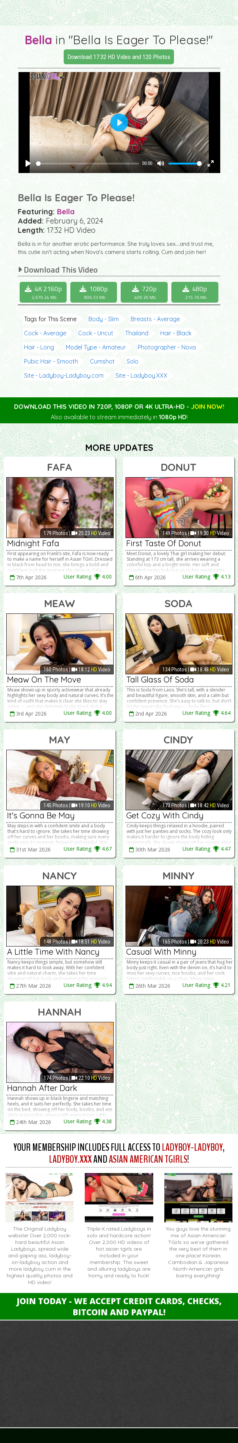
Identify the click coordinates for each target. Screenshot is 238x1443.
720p (145, 292)
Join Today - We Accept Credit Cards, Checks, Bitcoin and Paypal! (119, 1306)
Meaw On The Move (44, 679)
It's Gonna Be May (41, 815)
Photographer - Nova (167, 347)
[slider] (87, 163)
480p (196, 292)
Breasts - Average (155, 319)
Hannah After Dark (42, 1088)
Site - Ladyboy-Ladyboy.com (64, 375)
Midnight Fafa (33, 543)
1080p (94, 292)
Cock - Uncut (95, 333)
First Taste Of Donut (163, 543)
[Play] (28, 163)
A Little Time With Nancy (53, 952)
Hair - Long (39, 347)
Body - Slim (103, 319)
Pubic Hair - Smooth (51, 361)
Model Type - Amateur (96, 347)
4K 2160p (44, 292)
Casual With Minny (161, 952)
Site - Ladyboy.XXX (141, 375)
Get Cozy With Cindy (165, 815)
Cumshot (102, 361)
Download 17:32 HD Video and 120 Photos (118, 57)
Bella (38, 40)
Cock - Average (45, 333)
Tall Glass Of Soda (160, 679)
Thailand (136, 333)
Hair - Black (175, 333)
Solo (132, 361)
